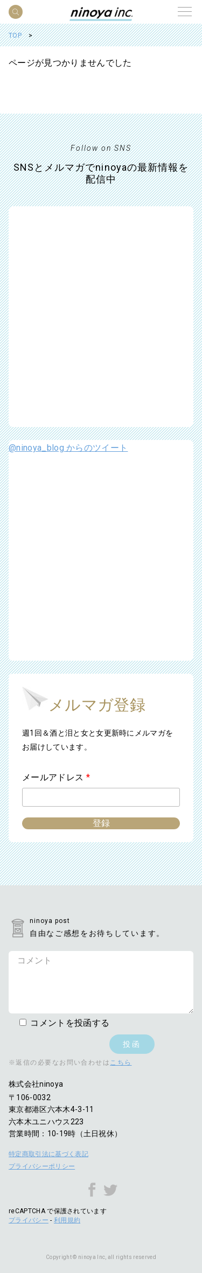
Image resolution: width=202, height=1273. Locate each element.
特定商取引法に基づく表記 (48, 1154)
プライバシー (28, 1220)
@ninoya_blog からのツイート (68, 448)
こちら (120, 1062)
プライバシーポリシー (42, 1166)
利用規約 (67, 1220)
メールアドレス (56, 777)
